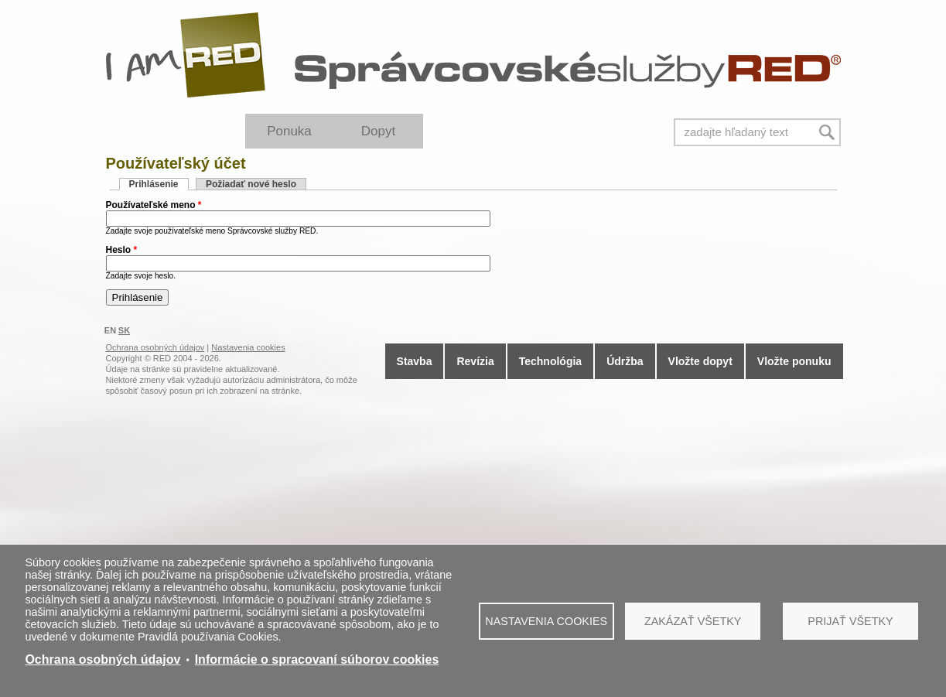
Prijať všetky (850, 621)
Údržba (624, 361)
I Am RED (186, 54)
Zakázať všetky (693, 621)
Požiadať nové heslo (251, 184)
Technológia (550, 361)
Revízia (474, 361)
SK (124, 330)
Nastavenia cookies (546, 621)
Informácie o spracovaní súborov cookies (317, 659)
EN (110, 330)
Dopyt (378, 131)
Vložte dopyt (700, 361)
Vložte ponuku (794, 361)
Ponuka (289, 131)
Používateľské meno (154, 205)
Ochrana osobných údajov (102, 659)
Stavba (414, 361)
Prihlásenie (159, 184)
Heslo (122, 249)
